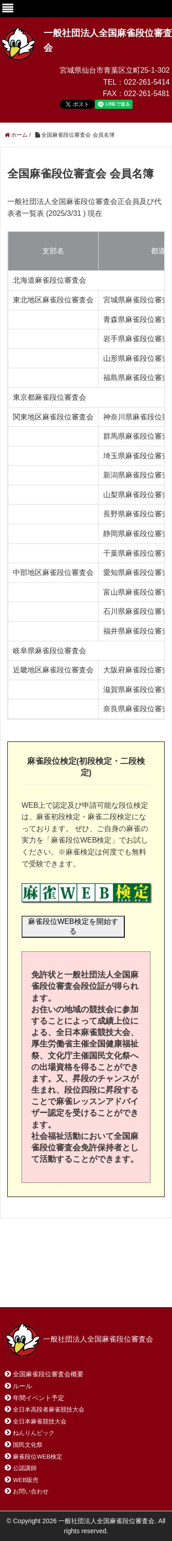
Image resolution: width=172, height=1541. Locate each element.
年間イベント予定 (38, 1397)
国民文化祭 (28, 1444)
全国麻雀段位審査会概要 (48, 1374)
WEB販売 (26, 1480)
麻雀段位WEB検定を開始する (73, 926)
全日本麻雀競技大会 (40, 1421)
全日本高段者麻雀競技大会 (48, 1409)
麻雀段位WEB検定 (37, 1456)
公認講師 (25, 1468)
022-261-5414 (147, 82)
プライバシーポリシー (48, 1288)
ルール (22, 1386)
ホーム (27, 1278)
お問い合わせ (77, 1278)
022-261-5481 (147, 93)
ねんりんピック (34, 1432)
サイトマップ (137, 1278)
